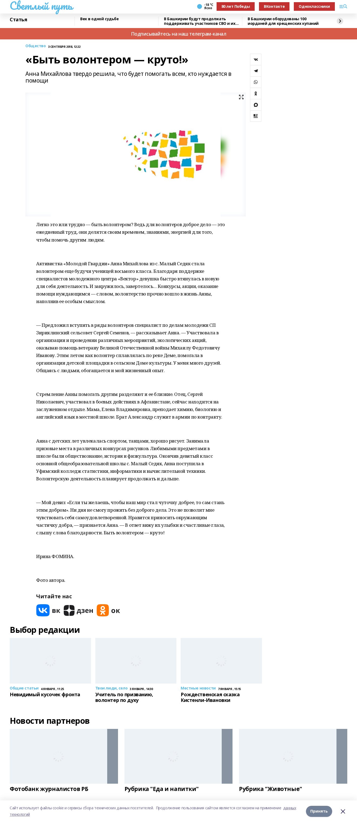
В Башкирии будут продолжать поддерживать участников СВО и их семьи (199, 21)
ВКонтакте (274, 6)
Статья (18, 20)
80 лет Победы (235, 6)
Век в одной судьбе (99, 19)
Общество (35, 46)
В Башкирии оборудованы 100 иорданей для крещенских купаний (283, 21)
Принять (319, 811)
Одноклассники (314, 6)
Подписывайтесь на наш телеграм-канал (178, 33)
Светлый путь (41, 5)
